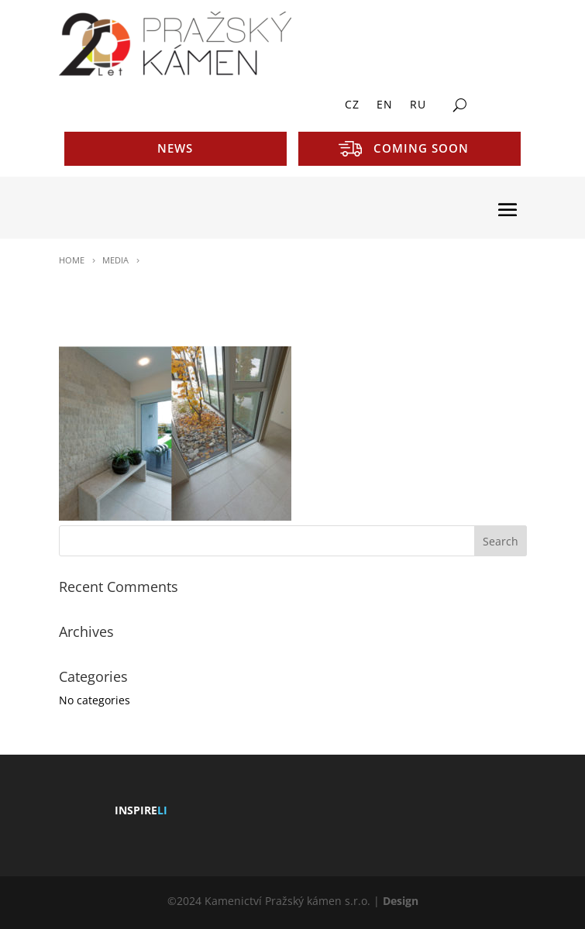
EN (385, 105)
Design (400, 900)
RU (418, 105)
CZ (352, 105)
